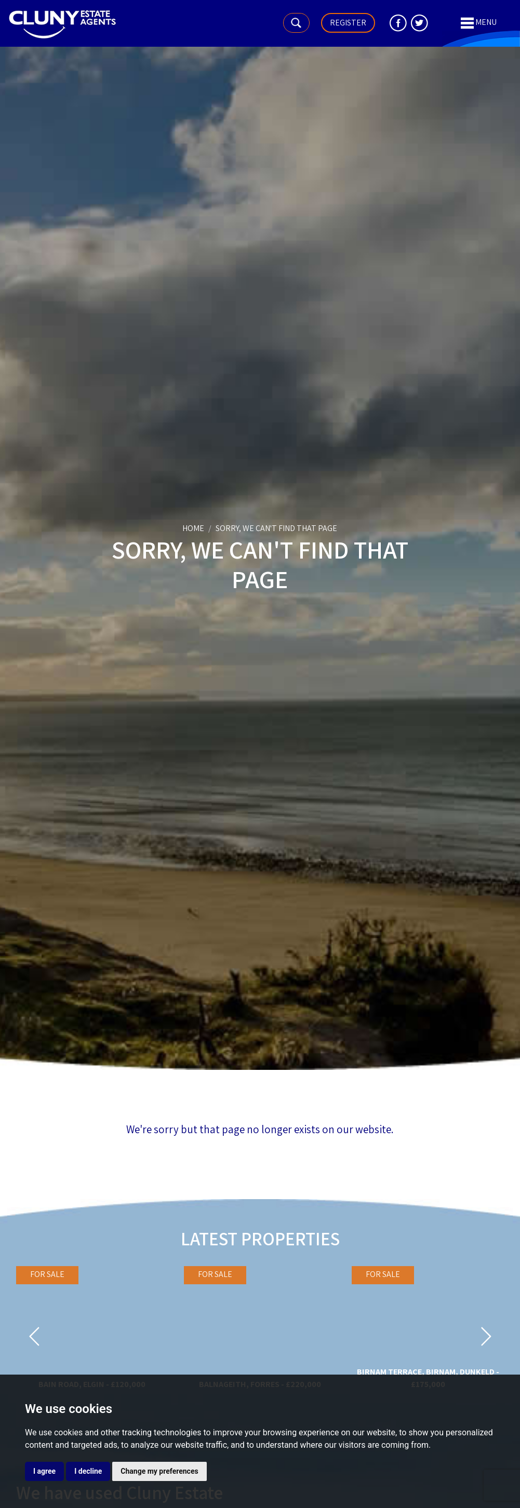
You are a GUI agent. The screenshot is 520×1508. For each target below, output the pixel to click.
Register (348, 22)
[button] (34, 1340)
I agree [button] (44, 1471)
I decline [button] (88, 1471)
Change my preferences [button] (159, 1471)
